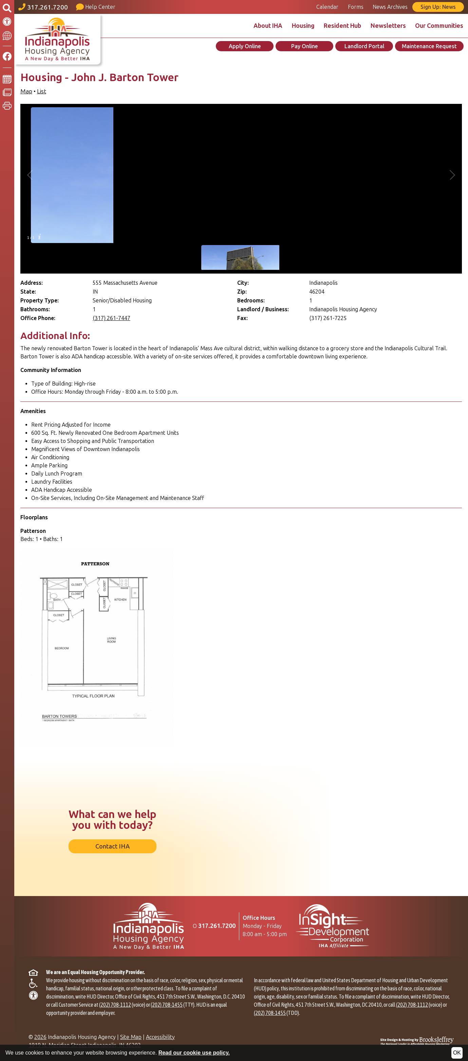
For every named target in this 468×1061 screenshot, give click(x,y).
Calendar (327, 7)
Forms (355, 7)
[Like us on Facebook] (7, 57)
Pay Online (304, 46)
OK (457, 1053)
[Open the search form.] (7, 8)
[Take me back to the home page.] (57, 39)
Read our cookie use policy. (194, 1053)
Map (26, 91)
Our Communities (439, 26)
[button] (7, 106)
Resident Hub (342, 26)
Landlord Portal (364, 46)
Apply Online (245, 46)
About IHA (268, 26)
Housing (303, 26)
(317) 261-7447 (111, 318)
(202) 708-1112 (115, 1005)
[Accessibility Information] (7, 22)
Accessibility (160, 1037)
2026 (40, 1037)
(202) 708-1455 (167, 1005)
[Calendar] (7, 78)
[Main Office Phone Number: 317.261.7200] (217, 926)
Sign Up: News (438, 7)
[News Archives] (7, 92)
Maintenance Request (429, 46)
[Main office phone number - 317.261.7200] (44, 7)
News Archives (390, 7)
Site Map (131, 1037)
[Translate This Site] (7, 35)
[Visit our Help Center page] (97, 7)
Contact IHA (112, 846)
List (41, 91)
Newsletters (388, 26)
